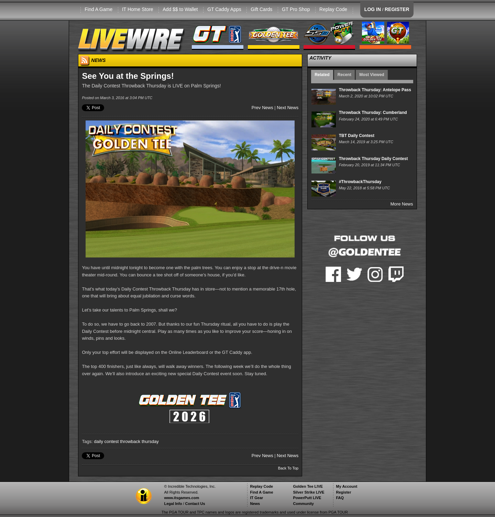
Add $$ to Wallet (180, 9)
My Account (346, 486)
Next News (287, 107)
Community (303, 504)
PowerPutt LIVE (307, 498)
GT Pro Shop (296, 9)
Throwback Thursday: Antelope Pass (375, 89)
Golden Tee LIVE (308, 486)
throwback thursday (139, 441)
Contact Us (195, 504)
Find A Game (98, 9)
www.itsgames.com (181, 498)
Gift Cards (261, 9)
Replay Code (333, 9)
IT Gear (256, 498)
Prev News (262, 107)
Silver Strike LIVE (308, 492)
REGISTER (397, 9)
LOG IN (372, 9)
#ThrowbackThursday (360, 181)
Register (343, 492)
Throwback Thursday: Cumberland (373, 112)
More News (401, 204)
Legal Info (173, 504)
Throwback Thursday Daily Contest (373, 158)
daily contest (106, 441)
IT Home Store (137, 9)
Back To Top (288, 468)
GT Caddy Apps (224, 9)
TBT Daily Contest (356, 135)
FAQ (340, 498)
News (255, 504)
